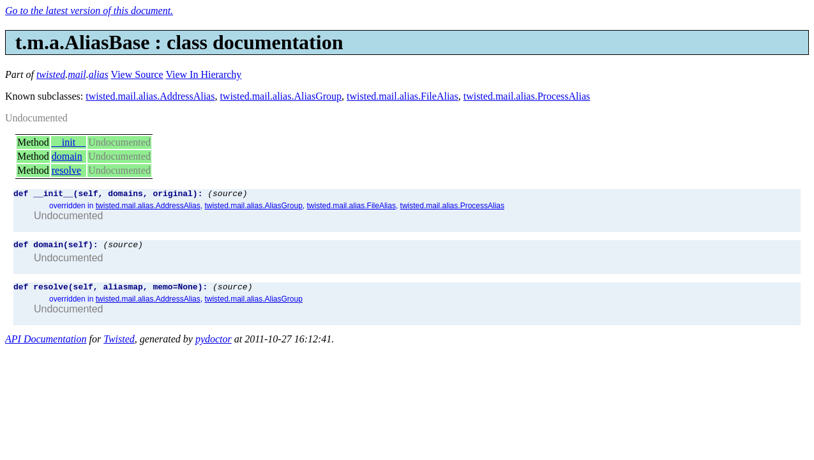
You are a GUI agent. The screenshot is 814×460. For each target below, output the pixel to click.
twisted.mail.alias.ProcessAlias (527, 96)
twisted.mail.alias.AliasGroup (281, 96)
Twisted (119, 344)
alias (99, 74)
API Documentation (46, 344)
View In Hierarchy (203, 74)
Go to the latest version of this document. (89, 10)
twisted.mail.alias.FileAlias (402, 96)
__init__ (69, 142)
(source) (227, 195)
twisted (50, 74)
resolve (66, 170)
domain (67, 156)
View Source (137, 74)
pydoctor (213, 344)
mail (77, 74)
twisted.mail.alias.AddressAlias (150, 96)
